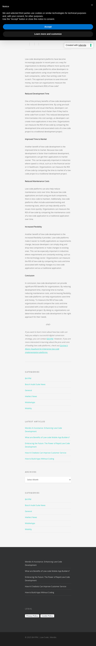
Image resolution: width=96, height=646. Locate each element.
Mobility (28, 408)
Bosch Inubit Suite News (35, 384)
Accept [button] (48, 27)
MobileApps (30, 402)
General (28, 390)
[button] (92, 4)
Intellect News (31, 396)
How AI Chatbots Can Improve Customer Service (45, 452)
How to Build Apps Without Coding (39, 458)
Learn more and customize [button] (48, 34)
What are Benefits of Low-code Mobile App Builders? (47, 437)
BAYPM (28, 378)
